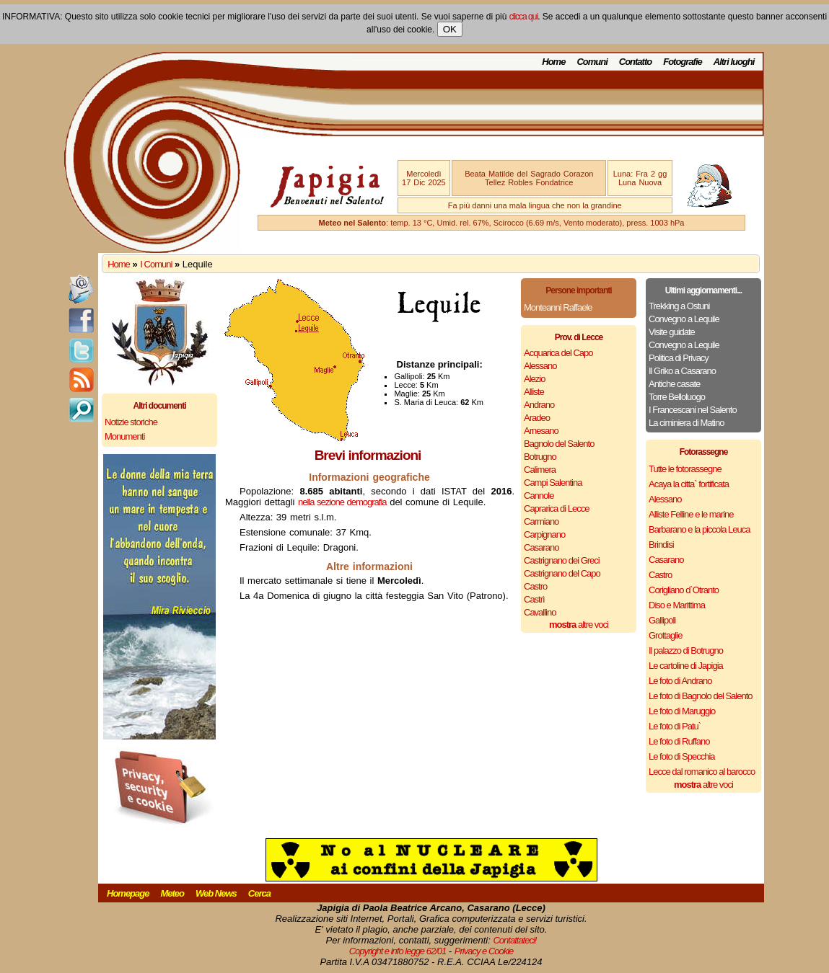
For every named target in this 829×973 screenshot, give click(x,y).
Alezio (534, 378)
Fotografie (682, 61)
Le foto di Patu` (675, 726)
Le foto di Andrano (680, 680)
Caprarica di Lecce (556, 508)
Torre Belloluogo (677, 396)
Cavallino (540, 612)
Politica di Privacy (679, 357)
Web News (216, 893)
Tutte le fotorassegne (685, 468)
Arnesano (541, 430)
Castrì (534, 599)
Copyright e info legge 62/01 (398, 951)
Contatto (635, 61)
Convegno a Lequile (684, 319)
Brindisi (661, 544)
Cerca (259, 893)
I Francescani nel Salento (693, 409)
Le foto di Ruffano (679, 741)
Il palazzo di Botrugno (686, 650)
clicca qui (523, 17)
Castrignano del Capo (562, 573)
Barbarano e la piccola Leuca (699, 529)
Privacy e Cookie (484, 951)
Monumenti (124, 436)
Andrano (539, 404)
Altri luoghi (734, 61)
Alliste (534, 391)
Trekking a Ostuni (679, 306)
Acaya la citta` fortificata (689, 484)
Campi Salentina (553, 482)
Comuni (591, 61)
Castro (535, 586)
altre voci (578, 624)
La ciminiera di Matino (686, 422)
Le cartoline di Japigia (686, 665)
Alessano (540, 365)
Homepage (128, 893)
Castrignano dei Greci (562, 560)
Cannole (538, 495)
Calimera (540, 469)
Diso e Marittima (677, 605)
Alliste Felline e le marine (691, 514)
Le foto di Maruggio (682, 711)
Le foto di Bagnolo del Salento (700, 695)
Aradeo (537, 417)
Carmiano (541, 521)
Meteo (172, 893)
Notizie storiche (131, 422)
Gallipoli (662, 620)
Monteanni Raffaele (558, 307)
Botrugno (540, 456)
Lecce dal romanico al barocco (702, 771)
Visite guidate (672, 331)
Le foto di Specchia (682, 756)
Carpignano (544, 534)
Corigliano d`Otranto (684, 590)
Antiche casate (674, 383)
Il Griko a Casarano (682, 370)
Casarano (541, 547)
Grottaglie (665, 635)
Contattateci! (514, 940)
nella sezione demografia (342, 502)
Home (553, 61)
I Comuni (156, 264)
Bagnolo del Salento (559, 443)
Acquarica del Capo (558, 352)
